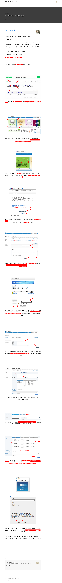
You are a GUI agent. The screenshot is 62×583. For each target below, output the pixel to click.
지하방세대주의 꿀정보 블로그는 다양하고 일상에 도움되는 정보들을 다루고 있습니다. (18, 563)
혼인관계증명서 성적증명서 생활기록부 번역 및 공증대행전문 (16, 31)
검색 (54, 2)
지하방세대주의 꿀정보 (12, 2)
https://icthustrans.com (10, 29)
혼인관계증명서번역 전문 (10, 30)
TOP (56, 578)
